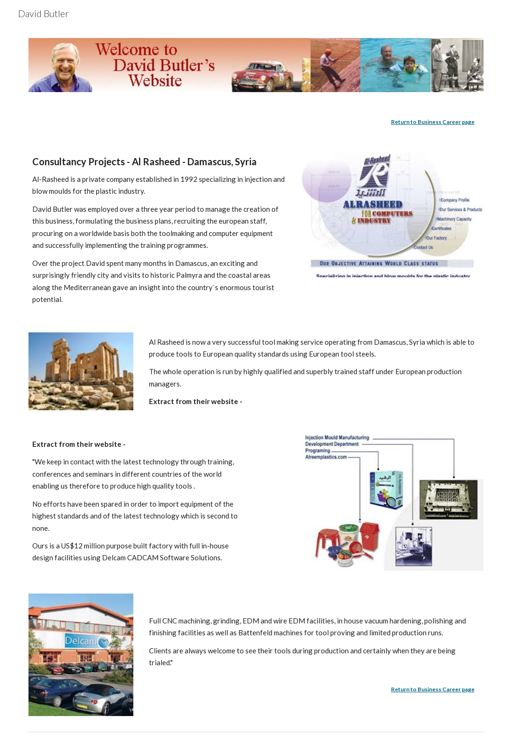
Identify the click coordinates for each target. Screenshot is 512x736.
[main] (255, 122)
